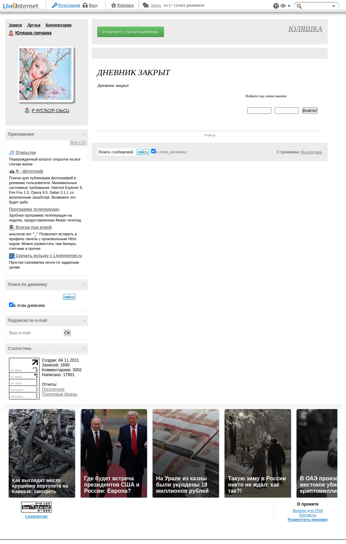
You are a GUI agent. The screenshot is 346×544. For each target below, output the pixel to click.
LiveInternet (22, 6)
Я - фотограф (29, 171)
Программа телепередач (34, 209)
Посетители (53, 389)
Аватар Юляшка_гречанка (45, 74)
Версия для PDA (308, 510)
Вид (285, 7)
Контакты (307, 515)
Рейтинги (125, 5)
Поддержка (276, 6)
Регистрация (69, 5)
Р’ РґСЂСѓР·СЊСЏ (50, 110)
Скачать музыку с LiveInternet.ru (49, 255)
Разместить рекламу (308, 519)
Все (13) (78, 142)
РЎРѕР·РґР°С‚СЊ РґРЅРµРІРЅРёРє (130, 32)
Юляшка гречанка (11, 33)
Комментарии (59, 24)
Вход (93, 5)
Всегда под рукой (34, 227)
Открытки (26, 152)
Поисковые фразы (59, 394)
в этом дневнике (29, 305)
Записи (15, 24)
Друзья (33, 24)
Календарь (311, 151)
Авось (155, 5)
